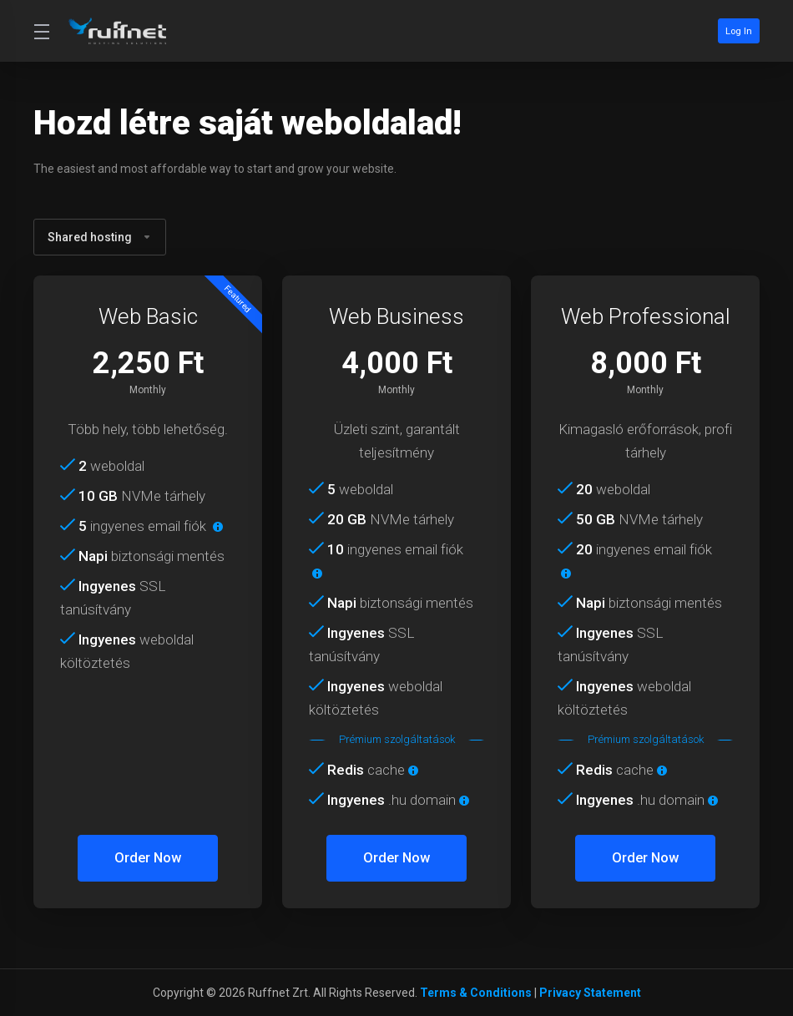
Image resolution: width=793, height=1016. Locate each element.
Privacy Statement (590, 992)
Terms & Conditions (476, 992)
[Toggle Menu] (41, 31)
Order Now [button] (148, 858)
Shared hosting (100, 237)
